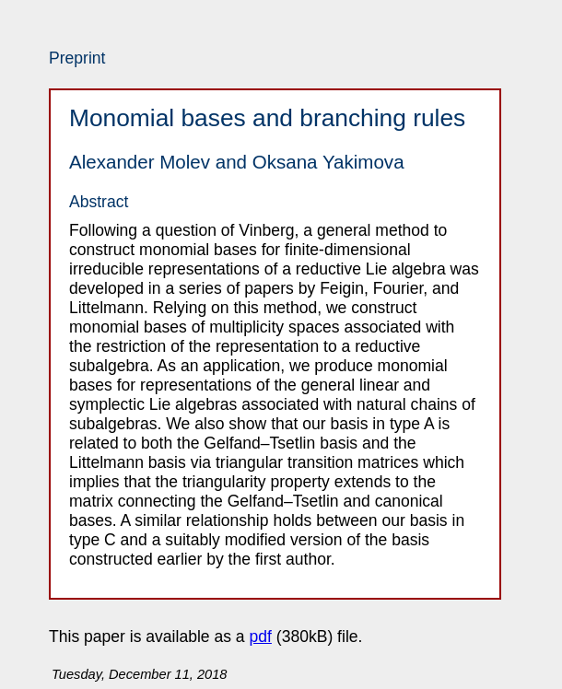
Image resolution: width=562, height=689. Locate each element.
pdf (261, 636)
